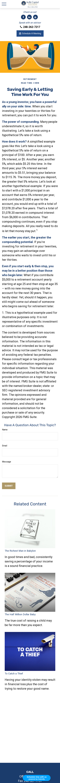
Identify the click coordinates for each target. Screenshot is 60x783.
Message (6, 461)
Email (4, 445)
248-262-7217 (30, 27)
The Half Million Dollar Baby (20, 614)
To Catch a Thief (14, 673)
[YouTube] (35, 17)
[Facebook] (23, 17)
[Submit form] (8, 486)
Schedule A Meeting (30, 33)
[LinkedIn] (29, 17)
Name (5, 429)
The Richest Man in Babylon (20, 550)
